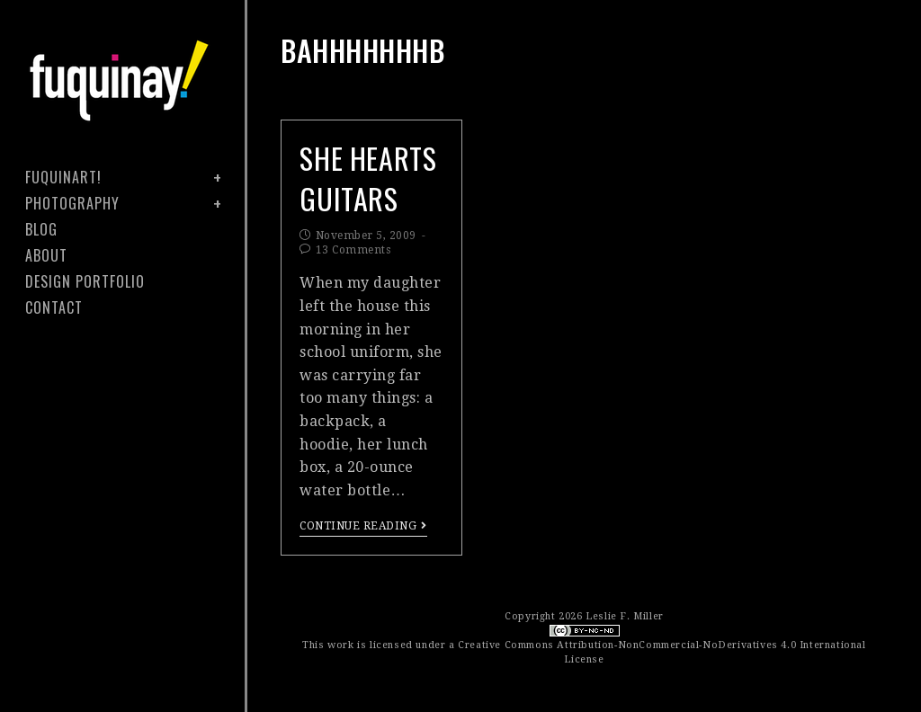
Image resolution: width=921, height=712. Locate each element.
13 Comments (353, 250)
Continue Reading (363, 526)
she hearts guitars (368, 178)
